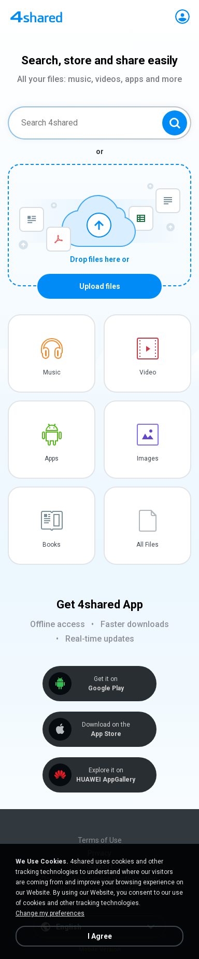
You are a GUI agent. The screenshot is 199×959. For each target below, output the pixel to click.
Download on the (106, 729)
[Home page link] (36, 16)
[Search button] (174, 122)
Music (52, 372)
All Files (147, 544)
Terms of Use (100, 840)
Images (148, 458)
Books (51, 544)
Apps (52, 458)
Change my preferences (50, 913)
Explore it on (106, 775)
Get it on (106, 683)
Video (147, 372)
